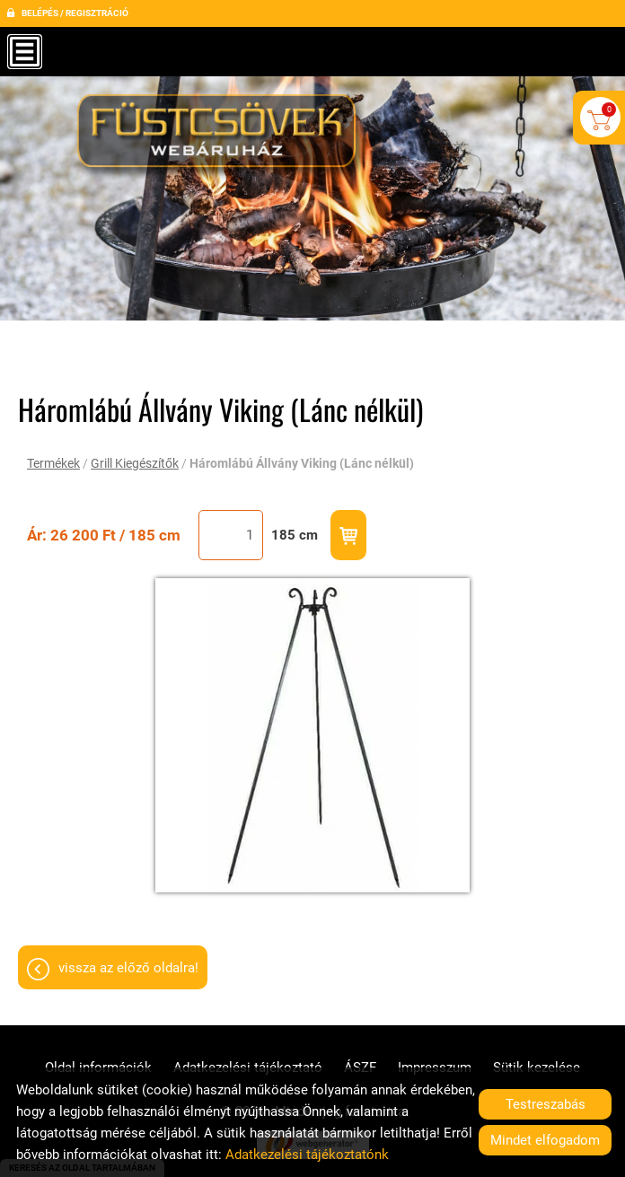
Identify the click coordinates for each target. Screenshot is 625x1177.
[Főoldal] (221, 137)
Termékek (53, 463)
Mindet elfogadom (545, 1140)
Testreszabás (545, 1104)
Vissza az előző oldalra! (128, 968)
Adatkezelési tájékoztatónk (307, 1154)
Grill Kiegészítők (135, 463)
